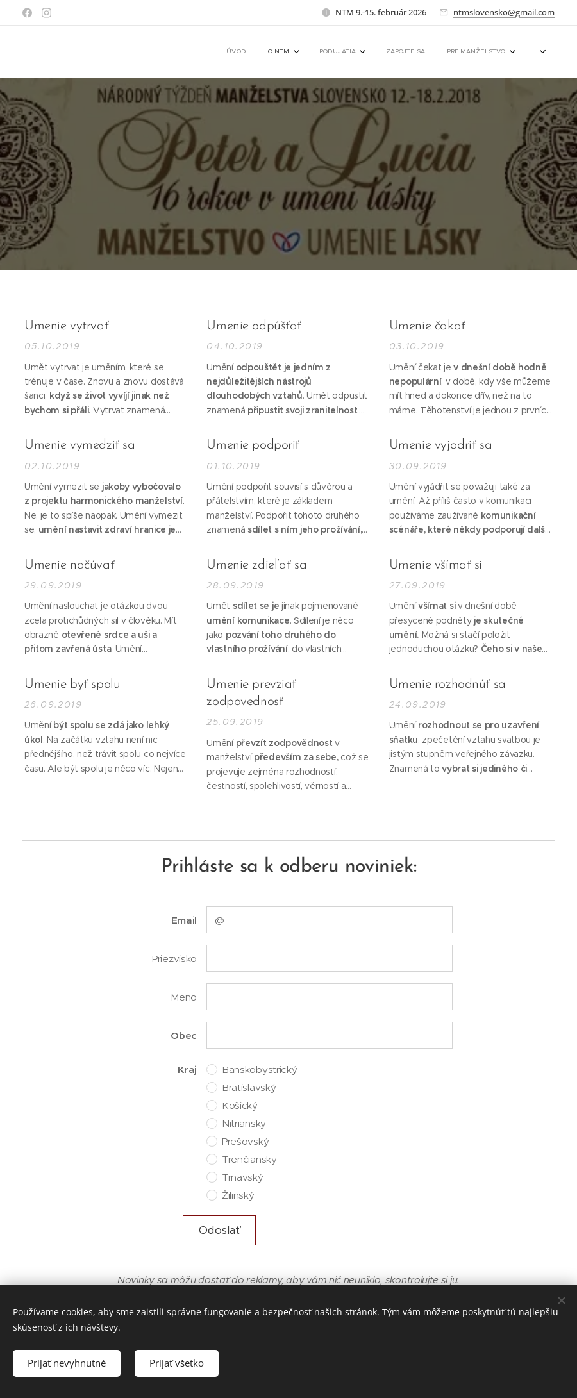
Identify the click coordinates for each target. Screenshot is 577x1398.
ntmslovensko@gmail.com (504, 12)
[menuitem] (388, 52)
